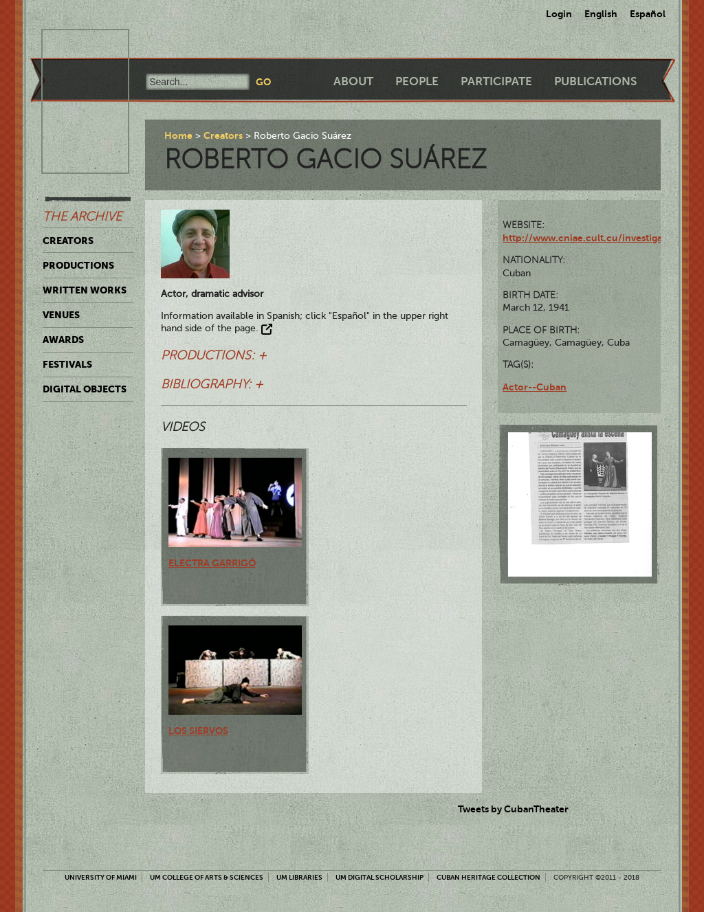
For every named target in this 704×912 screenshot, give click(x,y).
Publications (595, 81)
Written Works (84, 290)
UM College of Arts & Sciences (206, 877)
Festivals (67, 364)
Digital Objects (84, 388)
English (600, 13)
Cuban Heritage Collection (488, 877)
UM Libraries (299, 877)
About (353, 81)
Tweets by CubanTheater (513, 808)
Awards (63, 339)
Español (648, 13)
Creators (68, 240)
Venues (61, 314)
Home (178, 135)
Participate (496, 81)
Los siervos (198, 730)
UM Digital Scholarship (380, 877)
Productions (78, 265)
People (417, 81)
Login (559, 13)
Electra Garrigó (212, 562)
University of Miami (101, 877)
